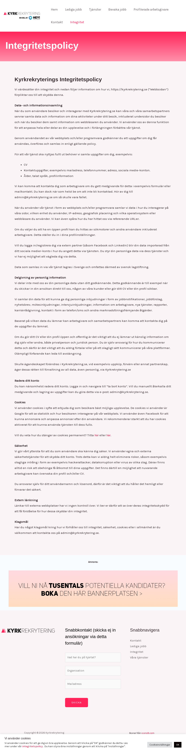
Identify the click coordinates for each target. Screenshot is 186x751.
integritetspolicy (32, 746)
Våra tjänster (139, 657)
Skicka (76, 705)
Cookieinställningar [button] (159, 744)
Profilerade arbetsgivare (147, 9)
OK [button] (177, 744)
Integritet (76, 22)
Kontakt (57, 22)
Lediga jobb (72, 9)
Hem (54, 9)
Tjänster (93, 9)
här (97, 435)
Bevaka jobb (115, 9)
